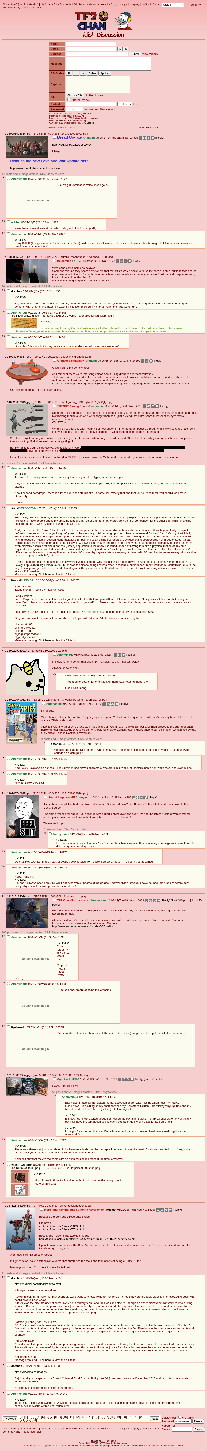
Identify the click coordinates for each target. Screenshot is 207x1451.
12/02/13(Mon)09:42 (77, 263)
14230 (58, 1280)
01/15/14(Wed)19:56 (28, 1280)
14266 (127, 800)
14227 (62, 1142)
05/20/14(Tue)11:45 (30, 470)
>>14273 (20, 876)
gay (18, 7)
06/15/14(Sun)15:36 (36, 582)
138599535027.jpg (18, 259)
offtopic (147, 4)
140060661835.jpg (27, 318)
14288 (111, 678)
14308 (134, 140)
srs (57, 4)
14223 (112, 1099)
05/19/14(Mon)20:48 (28, 293)
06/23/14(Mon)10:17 (30, 181)
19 (118, 1419)
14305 (73, 511)
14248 (60, 1029)
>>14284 (20, 782)
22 (136, 1419)
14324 (63, 181)
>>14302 (20, 516)
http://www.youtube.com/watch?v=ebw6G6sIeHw (82, 928)
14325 (54, 224)
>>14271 (20, 861)
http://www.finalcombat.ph (31, 1374)
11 (71, 1419)
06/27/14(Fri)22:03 (29, 236)
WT (200, 4)
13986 (152, 1212)
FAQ (68, 123)
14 (89, 1419)
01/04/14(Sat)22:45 (30, 1142)
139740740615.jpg (18, 796)
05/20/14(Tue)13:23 (30, 315)
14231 (63, 986)
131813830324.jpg (18, 1077)
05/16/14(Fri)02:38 (80, 678)
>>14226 (20, 1148)
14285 (63, 761)
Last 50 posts (153, 1081)
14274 (63, 870)
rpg (114, 4)
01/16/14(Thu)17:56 (27, 1368)
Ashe (14, 511)
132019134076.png (19, 899)
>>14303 (20, 345)
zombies (8, 7)
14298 (136, 363)
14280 (98, 706)
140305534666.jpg (18, 136)
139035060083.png (28, 1170)
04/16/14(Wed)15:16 (31, 854)
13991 (62, 939)
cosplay (134, 4)
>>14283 (20, 767)
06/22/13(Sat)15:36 (30, 939)
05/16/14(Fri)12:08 (91, 408)
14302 (63, 470)
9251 (114, 1081)
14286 (63, 776)
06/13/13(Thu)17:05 (91, 1212)
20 (124, 1419)
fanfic (23, 4)
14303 (63, 315)
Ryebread (17, 1029)
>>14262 (46, 324)
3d (75, 4)
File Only (187, 1420)
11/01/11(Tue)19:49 (93, 903)
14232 (57, 1368)
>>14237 (39, 1176)
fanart (82, 4)
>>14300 (20, 476)
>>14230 (20, 1402)
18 (112, 1419)
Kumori (16, 582)
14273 (63, 854)
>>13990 (63, 945)
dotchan (16, 293)
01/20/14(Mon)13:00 (30, 1396)
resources (29, 7)
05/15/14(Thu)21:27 (30, 761)
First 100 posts (181, 903)
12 (77, 1419)
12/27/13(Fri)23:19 (80, 1099)
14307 (75, 582)
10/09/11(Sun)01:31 (79, 1081)
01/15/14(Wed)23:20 (31, 986)
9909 (141, 903)
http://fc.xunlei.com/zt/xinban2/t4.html (38, 1286)
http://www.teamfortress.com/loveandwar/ (35, 170)
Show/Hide (145, 130)
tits (108, 4)
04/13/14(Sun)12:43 (81, 800)
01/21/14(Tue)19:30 (33, 1167)
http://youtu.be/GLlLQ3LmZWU (71, 147)
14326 (61, 236)
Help (133, 107)
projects (66, 4)
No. (127, 140)
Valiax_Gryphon (21, 1167)
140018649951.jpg (18, 702)
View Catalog (86, 125)
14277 (109, 657)
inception (10, 4)
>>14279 (20, 299)
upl (39, 7)
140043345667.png (19, 359)
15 (94, 1419)
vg (155, 4)
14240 (63, 1396)
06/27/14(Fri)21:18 (26, 224)
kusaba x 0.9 (97, 1443)
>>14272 (20, 882)
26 (34, 1422)
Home (192, 4)
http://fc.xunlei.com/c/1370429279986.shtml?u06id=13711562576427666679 (87, 1241)
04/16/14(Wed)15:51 (31, 870)
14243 (67, 1167)
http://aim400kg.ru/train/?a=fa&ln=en (47, 567)
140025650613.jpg (18, 404)
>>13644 (70, 1118)
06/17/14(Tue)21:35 (89, 140)
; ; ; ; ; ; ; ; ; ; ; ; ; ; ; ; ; (173, 5)
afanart (93, 4)
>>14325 (20, 242)
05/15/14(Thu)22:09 (30, 776)
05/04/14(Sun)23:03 (76, 657)
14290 (138, 408)
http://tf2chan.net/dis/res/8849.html (62, 1228)
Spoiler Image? (79, 102)
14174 (111, 263)
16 (100, 1419)
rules (59, 123)
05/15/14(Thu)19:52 (67, 746)
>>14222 (70, 1130)
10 (65, 1419)
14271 (104, 836)
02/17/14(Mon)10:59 (29, 1029)
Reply (159, 140)
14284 (97, 746)
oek (102, 4)
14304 (63, 339)
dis (42, 4)
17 (106, 1419)
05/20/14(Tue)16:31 (35, 511)
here (48, 577)
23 (141, 1419)
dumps (123, 4)
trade (50, 4)
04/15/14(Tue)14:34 (72, 836)
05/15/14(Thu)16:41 (65, 706)
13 (83, 1419)
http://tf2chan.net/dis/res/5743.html (62, 1231)
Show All (155, 130)
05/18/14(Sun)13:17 (90, 363)
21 (130, 1419)
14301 (58, 293)
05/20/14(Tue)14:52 (30, 339)
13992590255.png (18, 653)
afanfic (33, 4)
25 (28, 1422)
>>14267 (62, 842)
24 (22, 1422)
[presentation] (96, 87)
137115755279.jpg (18, 1208)
